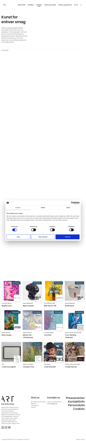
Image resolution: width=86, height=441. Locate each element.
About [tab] (68, 207)
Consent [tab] (17, 207)
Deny (18, 237)
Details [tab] (43, 207)
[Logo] (10, 5)
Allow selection (43, 237)
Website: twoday (80, 439)
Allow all (67, 237)
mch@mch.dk (53, 403)
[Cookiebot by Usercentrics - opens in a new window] (72, 203)
